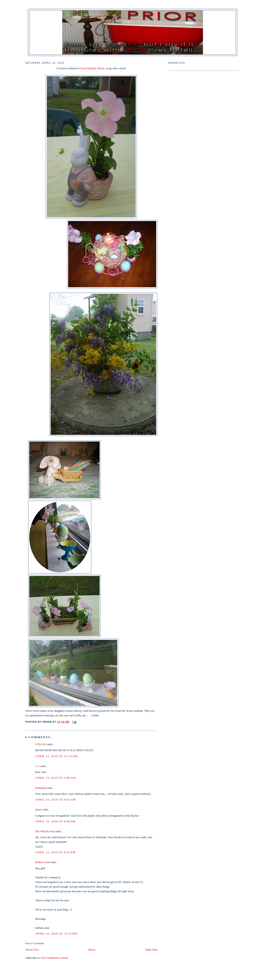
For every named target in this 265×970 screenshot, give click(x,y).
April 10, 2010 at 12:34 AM (56, 756)
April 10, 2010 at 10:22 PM (56, 933)
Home (91, 949)
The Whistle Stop (45, 831)
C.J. (37, 766)
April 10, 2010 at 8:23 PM (55, 852)
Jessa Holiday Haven (92, 68)
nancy (38, 809)
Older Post (151, 949)
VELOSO (40, 744)
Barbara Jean (42, 862)
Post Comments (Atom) (54, 957)
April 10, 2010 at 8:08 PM (55, 821)
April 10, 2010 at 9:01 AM (55, 799)
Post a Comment (34, 943)
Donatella (40, 787)
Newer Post (31, 949)
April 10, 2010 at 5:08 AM (55, 777)
